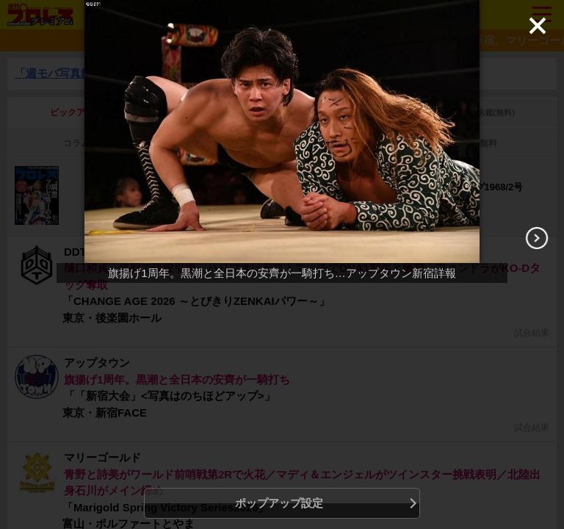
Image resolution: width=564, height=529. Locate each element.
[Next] (537, 238)
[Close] (538, 26)
